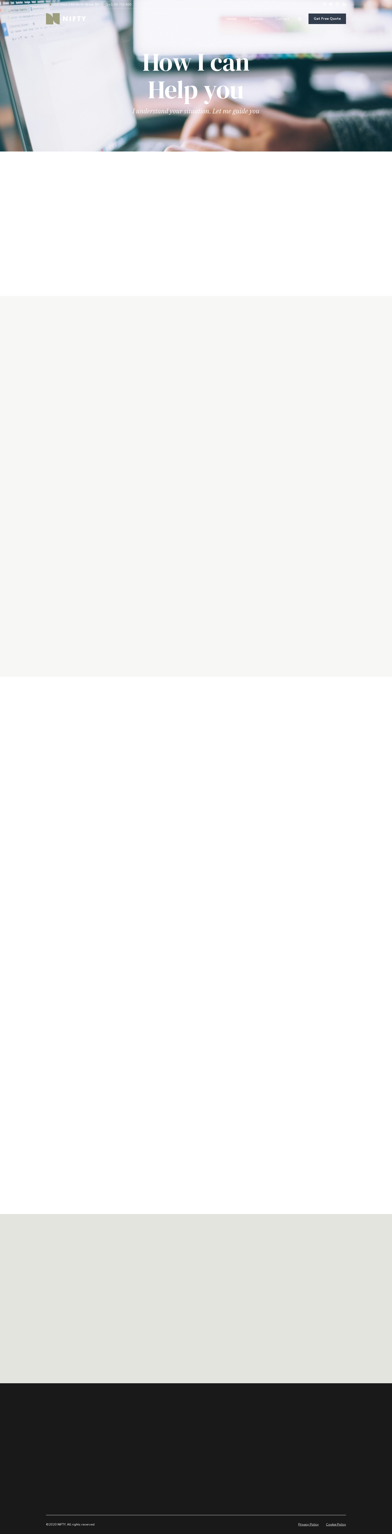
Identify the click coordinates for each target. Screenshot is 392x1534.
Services (256, 18)
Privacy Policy (308, 1524)
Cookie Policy (336, 1524)
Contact (282, 18)
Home (231, 18)
